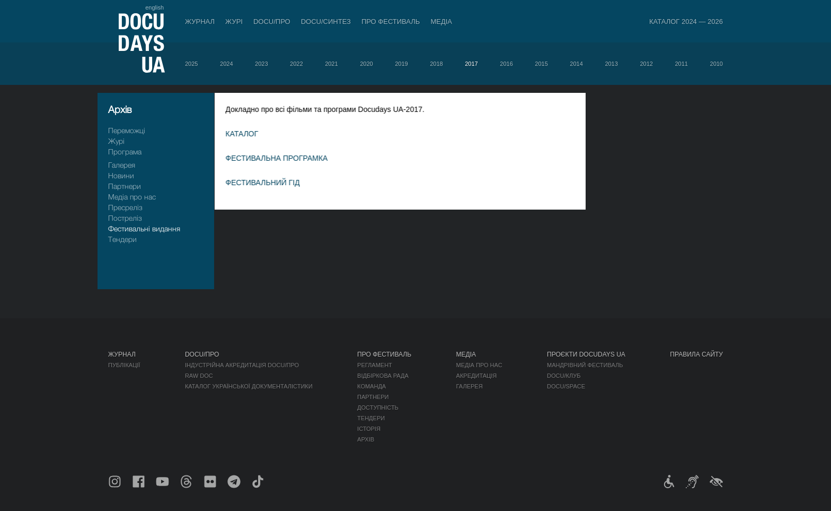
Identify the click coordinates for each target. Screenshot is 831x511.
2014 (576, 63)
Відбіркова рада (383, 376)
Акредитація (476, 376)
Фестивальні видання (144, 228)
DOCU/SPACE (566, 386)
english (154, 7)
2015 (541, 63)
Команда (371, 386)
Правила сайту (696, 354)
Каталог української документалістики (249, 386)
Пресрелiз (125, 207)
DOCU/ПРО (271, 21)
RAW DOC (199, 376)
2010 (716, 63)
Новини (121, 175)
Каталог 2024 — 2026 (686, 21)
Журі (234, 21)
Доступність (378, 407)
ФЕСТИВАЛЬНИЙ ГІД (272, 182)
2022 (296, 63)
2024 (226, 63)
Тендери (122, 239)
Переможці (126, 130)
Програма (125, 151)
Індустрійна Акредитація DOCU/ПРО (242, 365)
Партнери (124, 185)
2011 (681, 63)
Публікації (124, 365)
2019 (401, 63)
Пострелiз (125, 217)
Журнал (200, 21)
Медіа (441, 21)
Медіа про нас (132, 196)
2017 (471, 63)
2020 (366, 63)
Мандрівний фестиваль (585, 365)
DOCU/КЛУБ (563, 376)
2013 (611, 63)
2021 (331, 63)
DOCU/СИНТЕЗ (326, 21)
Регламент (374, 365)
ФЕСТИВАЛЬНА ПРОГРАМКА (286, 158)
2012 (646, 63)
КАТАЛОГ (251, 133)
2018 (436, 63)
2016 (506, 63)
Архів (365, 439)
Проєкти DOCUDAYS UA (586, 354)
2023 (261, 63)
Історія (369, 429)
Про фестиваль (390, 21)
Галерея (121, 164)
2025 (191, 63)
